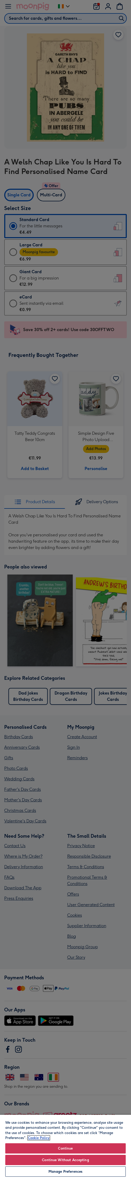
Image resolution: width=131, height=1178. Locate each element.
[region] (65, 1146)
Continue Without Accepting (65, 1160)
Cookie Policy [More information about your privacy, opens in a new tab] (39, 1138)
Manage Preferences (65, 1172)
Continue (65, 1148)
